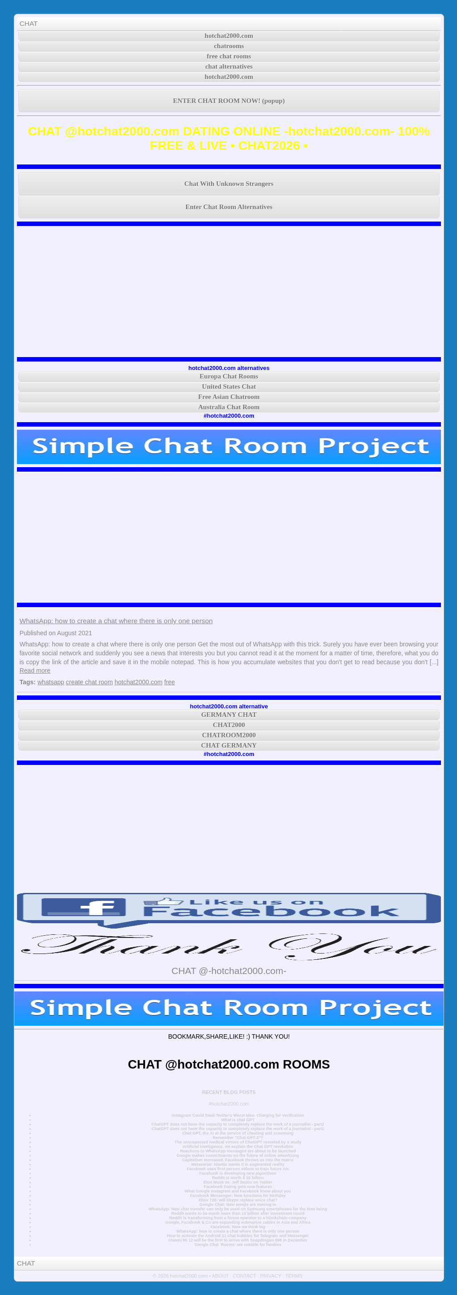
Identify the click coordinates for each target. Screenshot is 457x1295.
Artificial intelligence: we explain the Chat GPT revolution (238, 1146)
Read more (35, 670)
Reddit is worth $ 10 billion (238, 1178)
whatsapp (50, 682)
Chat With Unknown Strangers (229, 183)
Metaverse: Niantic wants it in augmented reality (237, 1164)
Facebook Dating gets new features (238, 1186)
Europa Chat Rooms (228, 376)
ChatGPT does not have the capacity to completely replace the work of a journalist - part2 (238, 1124)
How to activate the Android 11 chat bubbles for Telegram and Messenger (238, 1235)
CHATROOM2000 (229, 735)
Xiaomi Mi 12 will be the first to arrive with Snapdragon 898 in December (237, 1240)
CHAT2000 (229, 724)
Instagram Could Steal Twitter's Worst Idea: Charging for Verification (238, 1115)
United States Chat (229, 386)
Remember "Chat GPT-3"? (237, 1137)
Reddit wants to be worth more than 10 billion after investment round (238, 1213)
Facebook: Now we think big (238, 1227)
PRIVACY (270, 1276)
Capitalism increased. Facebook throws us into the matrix (238, 1160)
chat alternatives (229, 66)
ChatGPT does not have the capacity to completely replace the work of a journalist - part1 (238, 1128)
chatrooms (229, 45)
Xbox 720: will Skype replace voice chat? (237, 1200)
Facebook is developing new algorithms (238, 1173)
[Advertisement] (229, 291)
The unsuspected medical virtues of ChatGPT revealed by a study (237, 1142)
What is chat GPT (237, 1120)
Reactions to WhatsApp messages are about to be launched (238, 1151)
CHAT (29, 23)
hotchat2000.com (229, 35)
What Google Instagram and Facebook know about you (238, 1191)
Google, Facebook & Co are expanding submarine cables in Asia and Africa (238, 1222)
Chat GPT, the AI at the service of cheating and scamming (237, 1133)
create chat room (89, 682)
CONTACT (244, 1276)
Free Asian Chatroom (229, 396)
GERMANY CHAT (229, 714)
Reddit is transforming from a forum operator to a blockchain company (237, 1218)
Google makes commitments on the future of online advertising (238, 1155)
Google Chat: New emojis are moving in (237, 1204)
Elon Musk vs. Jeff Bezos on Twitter (238, 1182)
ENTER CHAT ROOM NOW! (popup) (229, 100)
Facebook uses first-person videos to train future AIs (238, 1169)
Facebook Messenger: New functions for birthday (238, 1195)
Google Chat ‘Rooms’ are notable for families (238, 1244)
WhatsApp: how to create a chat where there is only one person (116, 621)
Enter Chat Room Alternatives (228, 206)
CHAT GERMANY (229, 745)
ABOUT (220, 1276)
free (169, 682)
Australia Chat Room (229, 407)
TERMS (294, 1276)
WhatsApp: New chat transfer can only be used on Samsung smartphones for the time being (238, 1209)
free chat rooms (229, 56)
